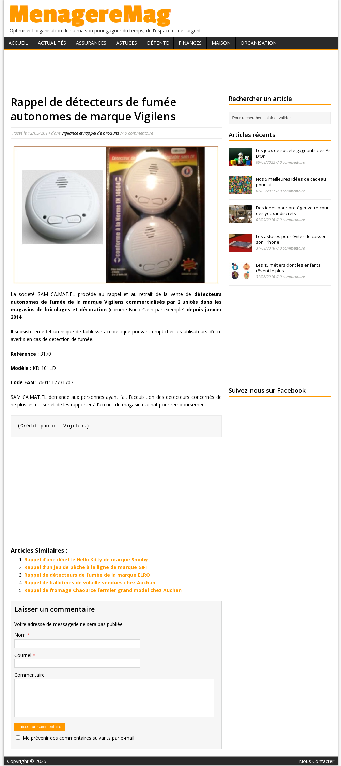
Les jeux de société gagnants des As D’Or (293, 153)
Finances (190, 43)
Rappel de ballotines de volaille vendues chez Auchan (89, 582)
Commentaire (29, 675)
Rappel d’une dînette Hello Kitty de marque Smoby (86, 559)
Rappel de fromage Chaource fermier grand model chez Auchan (103, 590)
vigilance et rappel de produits (90, 133)
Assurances (91, 43)
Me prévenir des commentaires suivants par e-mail (78, 738)
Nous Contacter (316, 761)
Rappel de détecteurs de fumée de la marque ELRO (87, 575)
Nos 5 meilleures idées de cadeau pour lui (291, 182)
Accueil (18, 43)
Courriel (23, 655)
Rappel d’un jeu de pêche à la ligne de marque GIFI (85, 567)
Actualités (52, 43)
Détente (158, 43)
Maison (221, 43)
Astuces (126, 43)
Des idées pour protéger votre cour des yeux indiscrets (292, 210)
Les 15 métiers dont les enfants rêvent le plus (288, 268)
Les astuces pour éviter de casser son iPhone (291, 239)
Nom (20, 635)
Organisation (259, 43)
